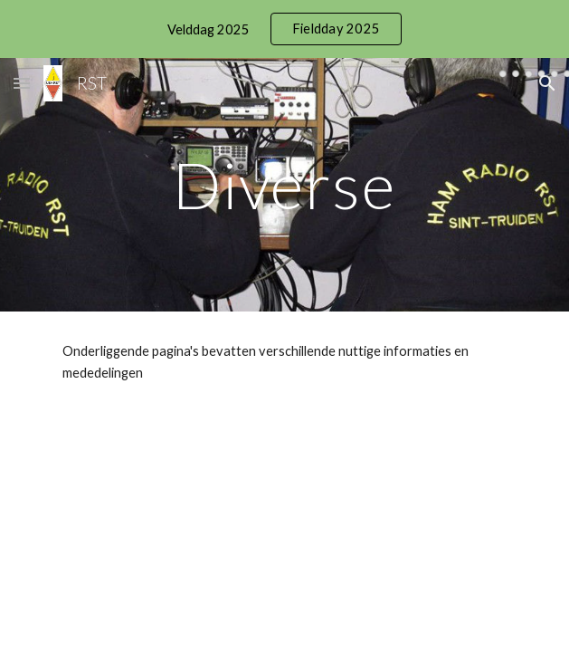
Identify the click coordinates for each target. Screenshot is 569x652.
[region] (284, 29)
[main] (284, 185)
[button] (21, 83)
